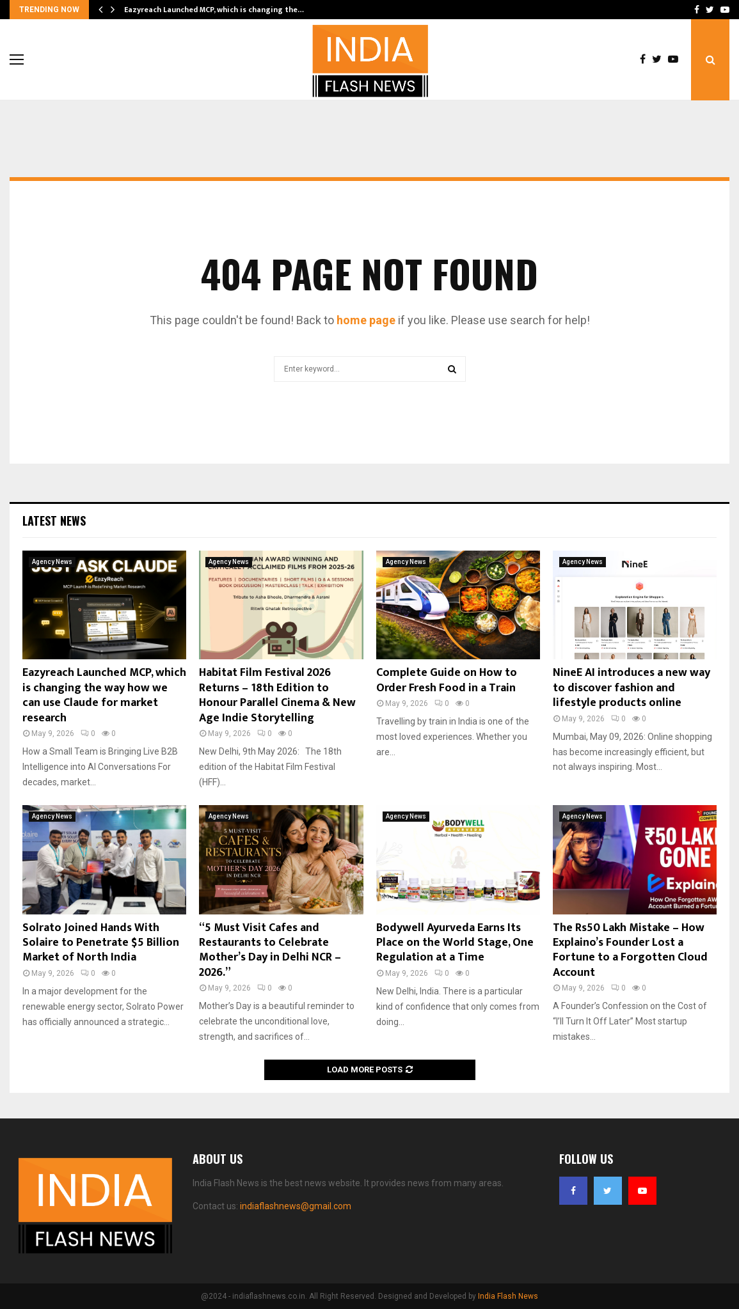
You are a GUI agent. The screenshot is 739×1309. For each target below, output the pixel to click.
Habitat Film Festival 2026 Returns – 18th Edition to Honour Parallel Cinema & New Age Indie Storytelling (277, 695)
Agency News (52, 561)
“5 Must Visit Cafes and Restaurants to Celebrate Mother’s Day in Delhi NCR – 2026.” (270, 950)
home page (366, 320)
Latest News (54, 520)
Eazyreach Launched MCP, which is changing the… (214, 9)
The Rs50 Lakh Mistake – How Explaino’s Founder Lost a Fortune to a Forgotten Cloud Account (630, 950)
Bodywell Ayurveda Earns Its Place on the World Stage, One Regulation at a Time (455, 943)
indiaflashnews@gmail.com (295, 1206)
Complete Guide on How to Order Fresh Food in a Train (446, 680)
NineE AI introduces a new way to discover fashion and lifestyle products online (631, 687)
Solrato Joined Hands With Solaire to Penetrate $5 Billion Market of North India (100, 943)
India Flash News (508, 1296)
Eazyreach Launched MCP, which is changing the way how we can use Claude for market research (104, 695)
